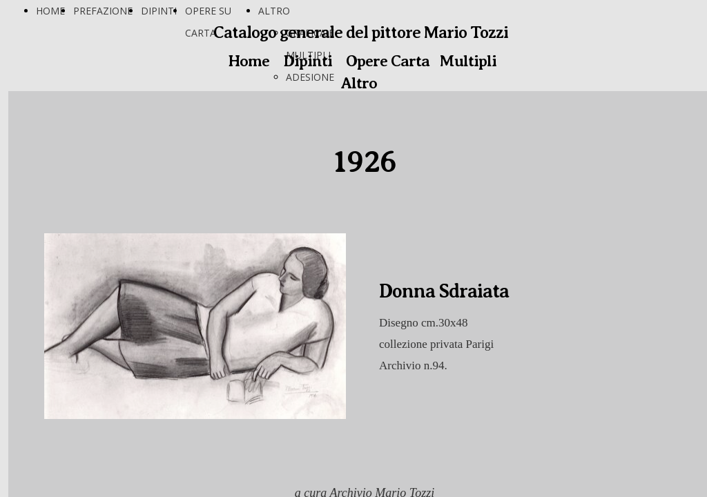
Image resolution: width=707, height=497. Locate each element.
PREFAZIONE (103, 10)
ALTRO (274, 10)
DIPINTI (159, 10)
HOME (50, 10)
